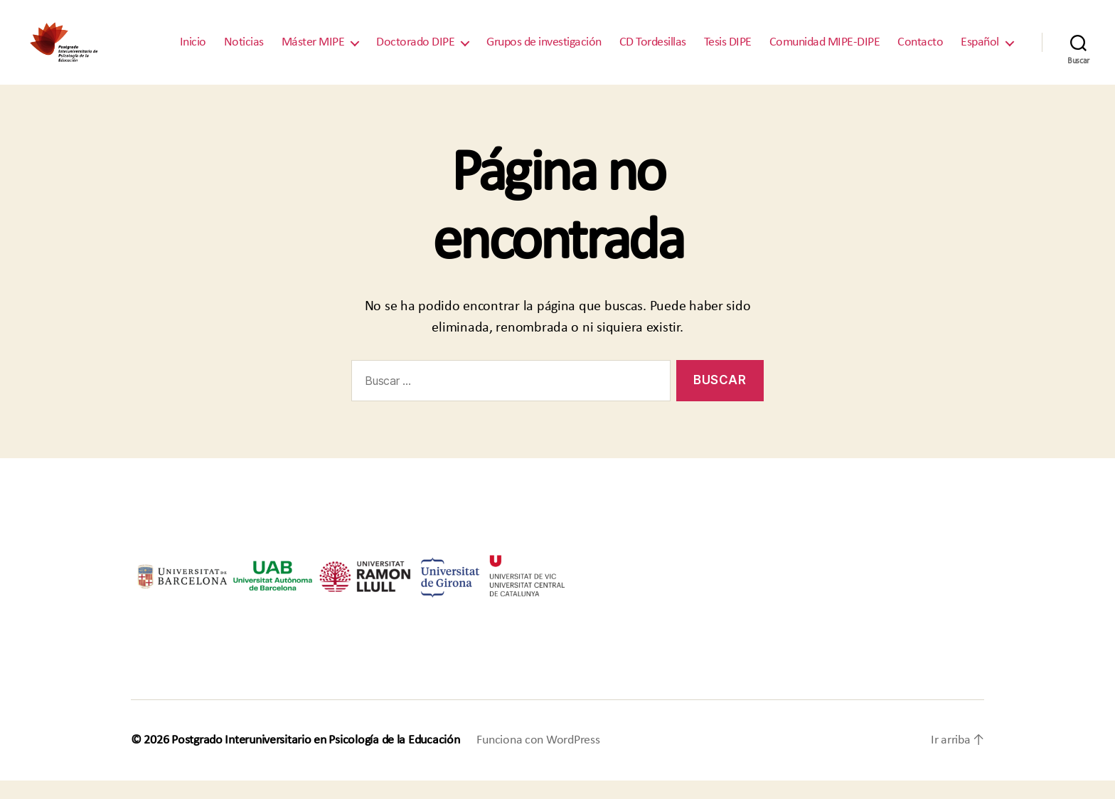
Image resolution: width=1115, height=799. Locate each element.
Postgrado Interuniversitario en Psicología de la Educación (315, 759)
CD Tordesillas (652, 51)
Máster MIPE (313, 51)
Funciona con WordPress (537, 759)
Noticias (244, 51)
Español (980, 51)
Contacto (920, 51)
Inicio (193, 51)
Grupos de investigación (544, 51)
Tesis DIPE (728, 51)
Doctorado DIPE (415, 51)
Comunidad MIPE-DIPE (824, 51)
